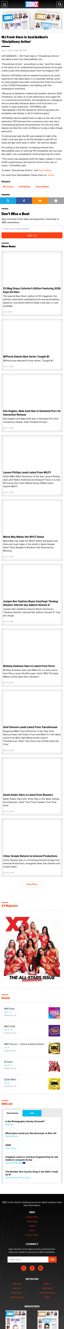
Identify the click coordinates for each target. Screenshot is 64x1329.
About (32, 1230)
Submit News (32, 1216)
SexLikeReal (45, 170)
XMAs (47, 1297)
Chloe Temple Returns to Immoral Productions (30, 856)
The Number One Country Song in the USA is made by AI (31, 1173)
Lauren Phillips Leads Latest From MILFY (27, 472)
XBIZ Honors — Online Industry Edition (24, 1044)
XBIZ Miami (47, 1288)
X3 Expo (8, 1061)
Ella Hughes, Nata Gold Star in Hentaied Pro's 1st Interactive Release (32, 413)
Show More (32, 884)
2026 (8, 1145)
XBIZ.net (7, 1104)
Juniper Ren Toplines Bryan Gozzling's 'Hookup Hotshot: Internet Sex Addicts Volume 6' (30, 603)
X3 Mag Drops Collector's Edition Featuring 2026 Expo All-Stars (32, 290)
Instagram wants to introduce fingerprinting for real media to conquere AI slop (31, 1158)
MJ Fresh (8, 186)
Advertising (32, 1221)
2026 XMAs (10, 1079)
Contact (32, 1225)
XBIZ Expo (9, 1008)
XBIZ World (17, 1292)
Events (6, 998)
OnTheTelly (24, 186)
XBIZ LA (47, 1283)
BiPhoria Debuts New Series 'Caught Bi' (26, 356)
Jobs (32, 1113)
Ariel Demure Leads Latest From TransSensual (30, 727)
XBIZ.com (16, 1283)
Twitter (50, 175)
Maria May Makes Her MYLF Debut (23, 537)
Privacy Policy (32, 1234)
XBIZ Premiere (16, 1297)
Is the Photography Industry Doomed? (24, 1121)
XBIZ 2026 (9, 1026)
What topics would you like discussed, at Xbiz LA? (30, 1133)
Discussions (12, 1113)
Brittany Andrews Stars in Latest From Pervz (29, 666)
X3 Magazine (10, 906)
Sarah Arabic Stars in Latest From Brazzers (28, 795)
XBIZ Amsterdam (47, 1292)
